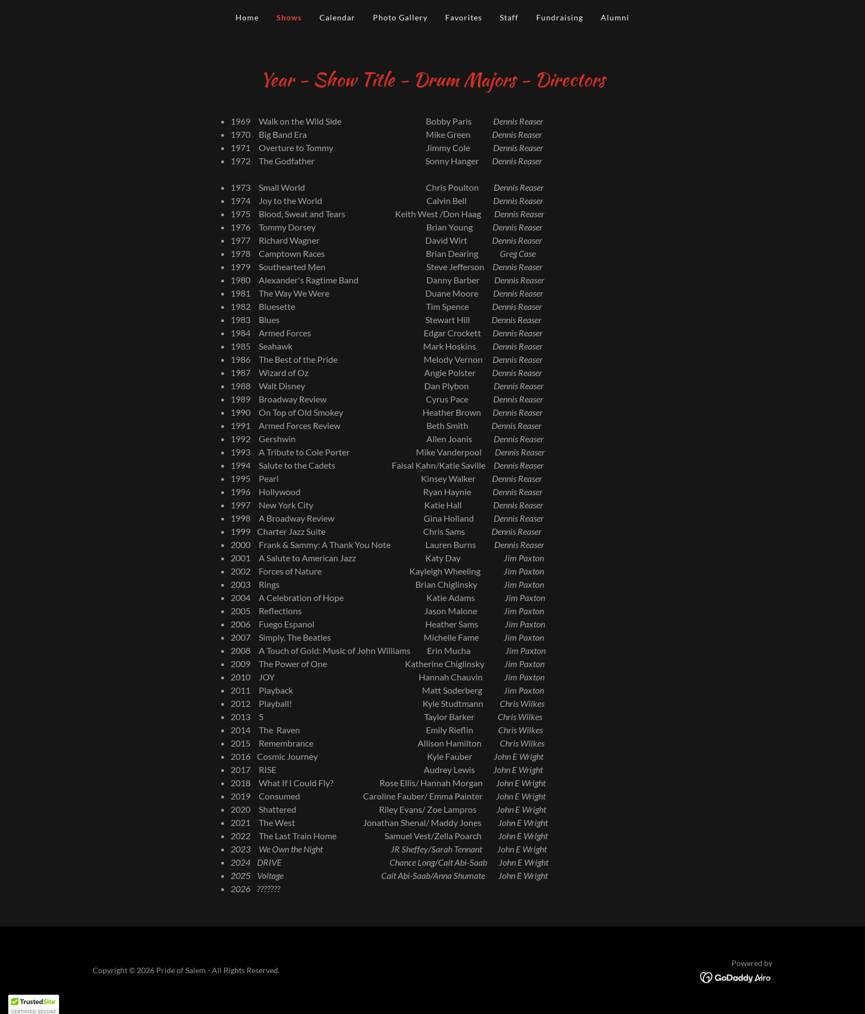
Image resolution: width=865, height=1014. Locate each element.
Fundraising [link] (559, 17)
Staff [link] (509, 17)
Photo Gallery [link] (400, 17)
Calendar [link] (337, 17)
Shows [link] (289, 17)
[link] (736, 976)
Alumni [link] (615, 17)
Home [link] (247, 17)
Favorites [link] (463, 17)
